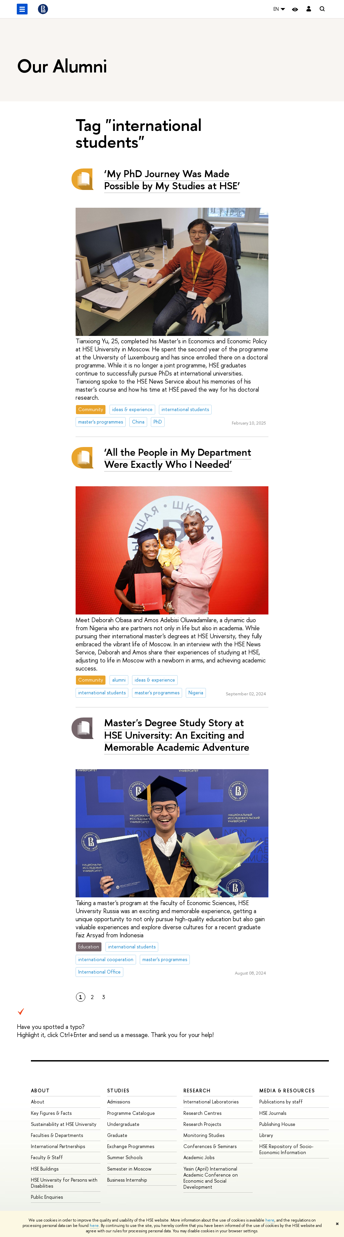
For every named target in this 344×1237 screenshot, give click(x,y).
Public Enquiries (47, 1197)
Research (197, 1090)
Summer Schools (124, 1157)
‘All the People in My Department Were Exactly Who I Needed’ (177, 458)
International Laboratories (211, 1101)
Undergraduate (123, 1124)
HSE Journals (272, 1113)
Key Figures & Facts (51, 1113)
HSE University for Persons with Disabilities (64, 1183)
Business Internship (127, 1180)
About (40, 1090)
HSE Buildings (44, 1169)
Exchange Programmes (130, 1146)
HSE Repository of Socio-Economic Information (286, 1149)
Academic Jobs (198, 1157)
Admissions (118, 1101)
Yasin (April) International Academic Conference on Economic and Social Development (210, 1178)
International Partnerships (58, 1146)
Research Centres (202, 1113)
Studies (118, 1090)
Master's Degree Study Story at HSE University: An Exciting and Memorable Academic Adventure (176, 734)
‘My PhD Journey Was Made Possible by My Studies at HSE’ (172, 179)
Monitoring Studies (203, 1135)
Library (266, 1135)
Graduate (117, 1135)
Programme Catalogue (131, 1113)
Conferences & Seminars (209, 1146)
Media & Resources (287, 1090)
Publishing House (277, 1124)
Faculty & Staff (47, 1157)
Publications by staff (281, 1101)
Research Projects (202, 1124)
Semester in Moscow (129, 1169)
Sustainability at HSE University (63, 1124)
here (269, 1220)
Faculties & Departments (57, 1135)
